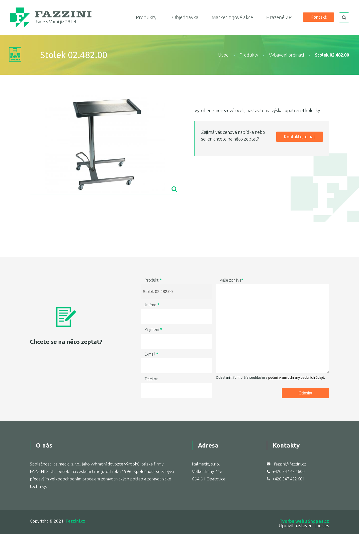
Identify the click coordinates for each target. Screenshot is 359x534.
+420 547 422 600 (288, 471)
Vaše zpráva (231, 280)
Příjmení (153, 329)
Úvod (223, 54)
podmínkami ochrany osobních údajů (296, 378)
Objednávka (185, 17)
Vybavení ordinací (286, 54)
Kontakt (318, 16)
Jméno (151, 305)
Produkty (146, 17)
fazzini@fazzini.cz (290, 463)
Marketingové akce (232, 17)
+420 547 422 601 (288, 479)
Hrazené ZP (279, 17)
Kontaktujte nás (299, 136)
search (344, 17)
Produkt (153, 280)
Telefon (151, 379)
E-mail (151, 354)
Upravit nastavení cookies (304, 525)
